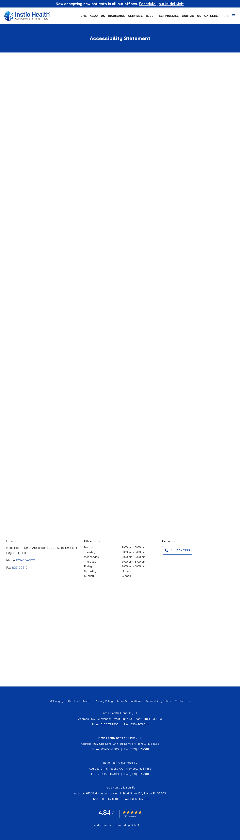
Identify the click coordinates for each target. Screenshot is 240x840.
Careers (211, 15)
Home (82, 15)
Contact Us (191, 15)
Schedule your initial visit (161, 3)
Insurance (116, 15)
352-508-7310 (110, 774)
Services (135, 15)
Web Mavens (139, 825)
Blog (150, 15)
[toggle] (234, 16)
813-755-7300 (25, 560)
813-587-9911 (110, 799)
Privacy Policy (104, 701)
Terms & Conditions (129, 701)
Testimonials (168, 15)
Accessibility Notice (158, 701)
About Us (97, 15)
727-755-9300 (110, 749)
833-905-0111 (21, 567)
